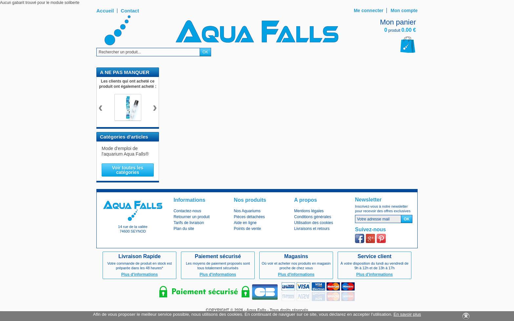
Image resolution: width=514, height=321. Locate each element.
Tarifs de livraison (188, 222)
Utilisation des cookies (313, 222)
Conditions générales (312, 217)
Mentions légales (309, 211)
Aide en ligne (245, 222)
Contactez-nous (187, 211)
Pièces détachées (249, 217)
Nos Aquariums (247, 211)
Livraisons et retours (311, 228)
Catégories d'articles (124, 137)
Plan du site (183, 228)
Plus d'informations (139, 274)
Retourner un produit (191, 217)
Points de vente (247, 228)
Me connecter (368, 10)
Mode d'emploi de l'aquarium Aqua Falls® (125, 151)
